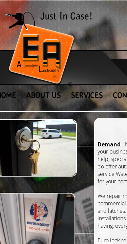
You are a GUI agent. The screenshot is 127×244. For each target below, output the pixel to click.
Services (87, 95)
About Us (43, 95)
